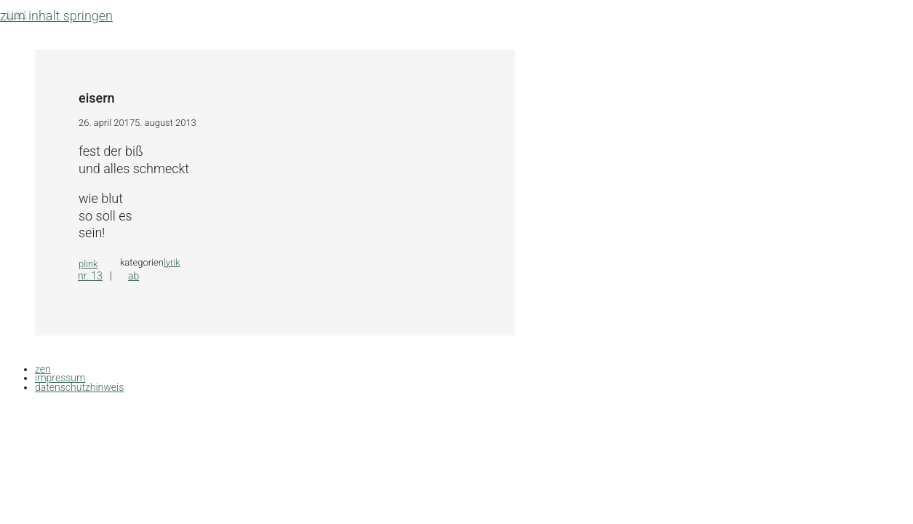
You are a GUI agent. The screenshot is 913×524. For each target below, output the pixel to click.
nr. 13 (90, 276)
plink (88, 263)
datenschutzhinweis (79, 387)
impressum (60, 378)
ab (133, 276)
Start (16, 14)
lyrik (172, 262)
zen (43, 369)
